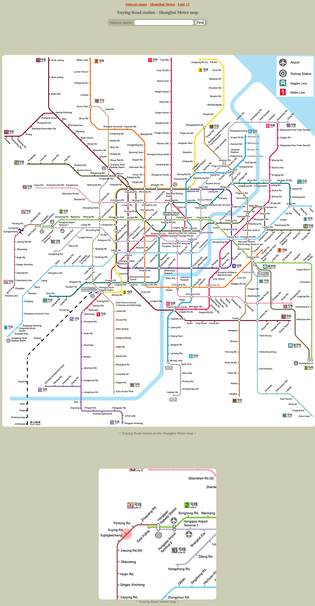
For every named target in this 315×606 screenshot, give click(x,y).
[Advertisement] (157, 43)
